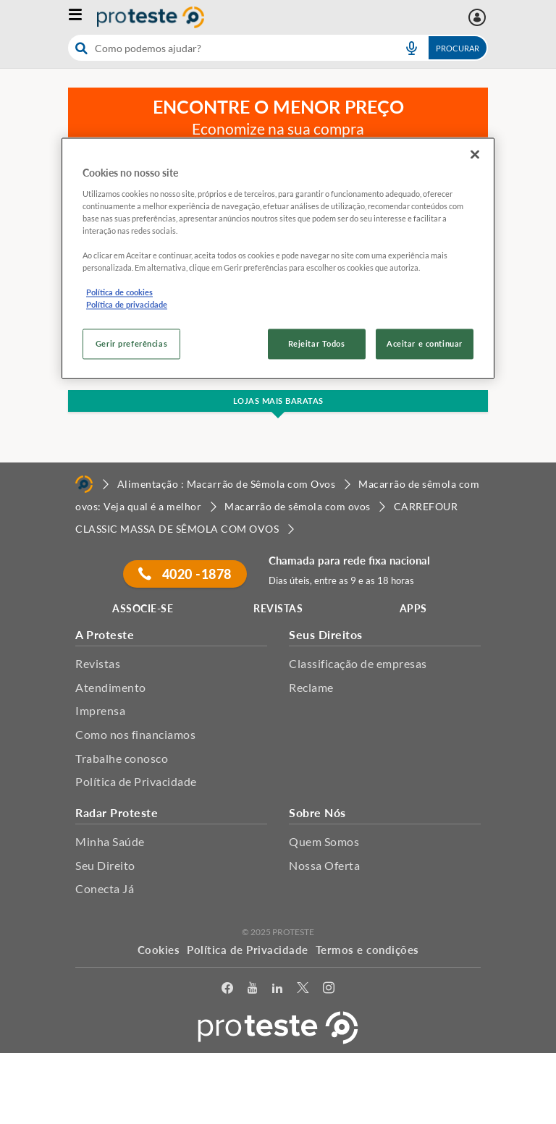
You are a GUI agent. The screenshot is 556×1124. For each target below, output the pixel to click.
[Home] (84, 484)
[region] (278, 258)
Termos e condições (367, 949)
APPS (413, 608)
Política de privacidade (126, 305)
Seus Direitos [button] (326, 634)
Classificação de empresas (358, 663)
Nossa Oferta (324, 865)
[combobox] (278, 48)
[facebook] (227, 990)
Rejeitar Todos (316, 344)
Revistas (97, 663)
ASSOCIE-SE (142, 608)
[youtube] (252, 990)
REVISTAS (278, 608)
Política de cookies (119, 292)
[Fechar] (475, 154)
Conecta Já (104, 888)
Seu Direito (105, 865)
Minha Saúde (110, 841)
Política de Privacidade (136, 781)
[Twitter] (302, 990)
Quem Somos (324, 841)
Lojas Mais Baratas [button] (278, 400)
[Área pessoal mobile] (479, 17)
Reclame (311, 687)
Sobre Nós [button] (317, 812)
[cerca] (228, 47)
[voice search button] (411, 47)
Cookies (159, 949)
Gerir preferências (131, 344)
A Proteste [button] (104, 634)
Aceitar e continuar (425, 344)
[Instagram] (328, 990)
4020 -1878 (184, 574)
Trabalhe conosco (121, 758)
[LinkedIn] (277, 990)
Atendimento (110, 687)
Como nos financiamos (135, 734)
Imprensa (100, 710)
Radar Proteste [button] (116, 812)
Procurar (457, 48)
